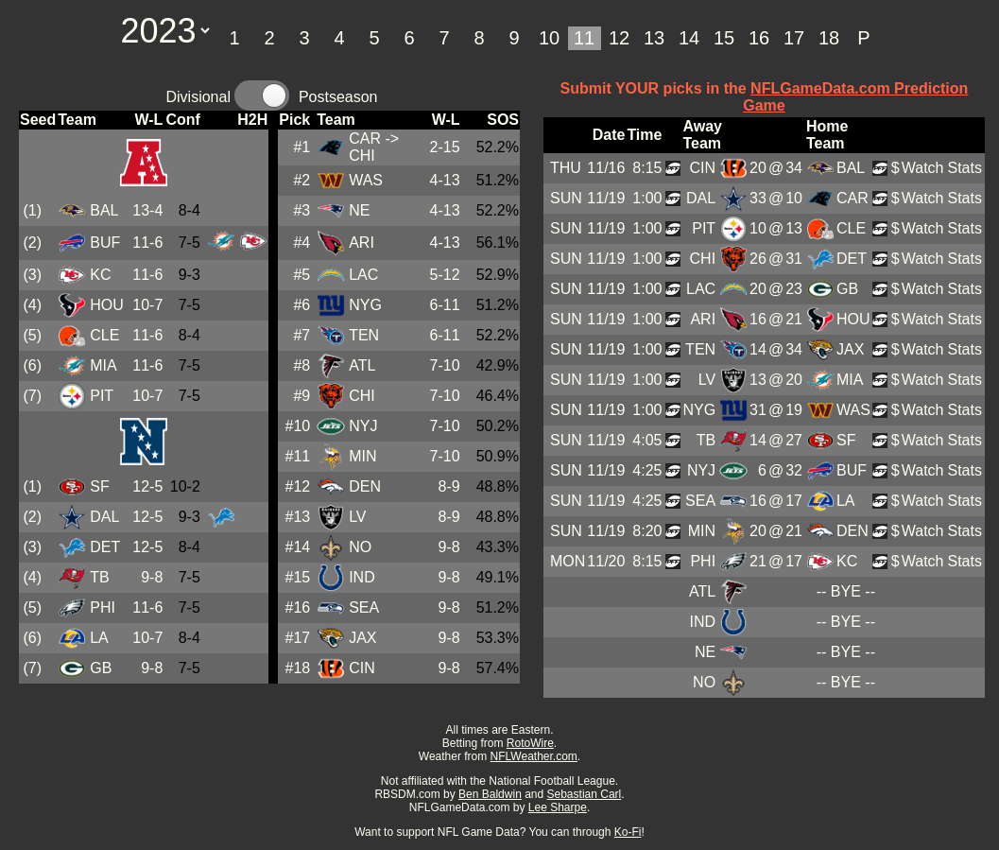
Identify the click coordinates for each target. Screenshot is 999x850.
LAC (363, 275)
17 (794, 37)
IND (362, 577)
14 (689, 37)
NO (360, 547)
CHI (362, 396)
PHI (102, 607)
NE (359, 210)
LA (99, 638)
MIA (103, 365)
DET (105, 547)
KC (100, 275)
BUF (105, 242)
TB (99, 577)
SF (99, 486)
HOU (107, 305)
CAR (365, 138)
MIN (362, 456)
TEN (364, 335)
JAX (362, 638)
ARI (361, 242)
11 (584, 37)
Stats (964, 168)
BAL (104, 210)
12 (619, 37)
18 (828, 37)
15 (724, 37)
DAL (104, 517)
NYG (365, 305)
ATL (362, 365)
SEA (364, 607)
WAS (366, 180)
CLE (104, 335)
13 (654, 37)
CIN (362, 668)
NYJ (363, 426)
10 (549, 37)
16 (759, 37)
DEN (365, 486)
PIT (101, 396)
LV (357, 517)
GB (101, 668)
